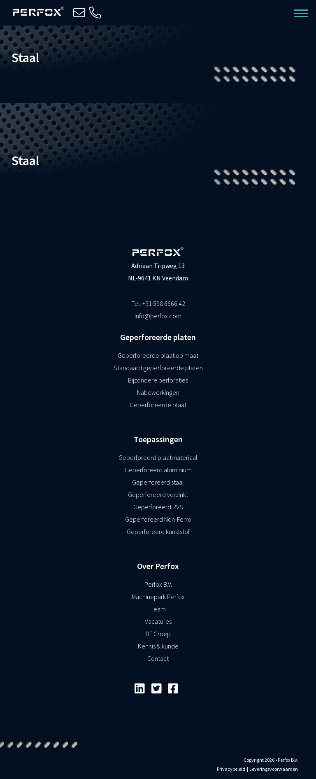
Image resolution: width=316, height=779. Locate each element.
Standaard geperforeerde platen (158, 368)
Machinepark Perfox (158, 596)
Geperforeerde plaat (158, 405)
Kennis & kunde (158, 646)
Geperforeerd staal (158, 482)
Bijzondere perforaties (158, 380)
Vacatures (158, 621)
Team (158, 609)
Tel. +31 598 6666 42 (158, 303)
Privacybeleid (231, 769)
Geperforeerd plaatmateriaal (158, 457)
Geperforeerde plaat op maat (158, 355)
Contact (158, 658)
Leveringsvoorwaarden (273, 769)
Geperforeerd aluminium (158, 470)
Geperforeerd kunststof (158, 531)
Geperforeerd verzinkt (158, 494)
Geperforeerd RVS (158, 507)
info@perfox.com (158, 316)
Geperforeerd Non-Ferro (158, 519)
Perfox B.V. (158, 584)
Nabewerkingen (158, 392)
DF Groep (158, 634)
